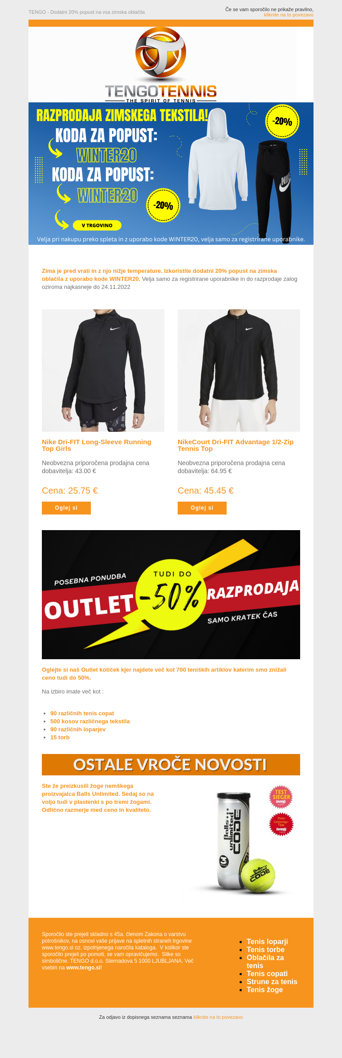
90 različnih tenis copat (82, 713)
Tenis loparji (267, 941)
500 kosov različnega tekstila (90, 721)
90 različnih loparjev (78, 729)
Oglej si (66, 508)
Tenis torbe (266, 949)
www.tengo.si (83, 968)
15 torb (59, 737)
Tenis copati (267, 973)
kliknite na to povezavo (289, 14)
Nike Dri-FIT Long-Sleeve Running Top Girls (96, 445)
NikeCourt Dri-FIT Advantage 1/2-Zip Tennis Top (235, 445)
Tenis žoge (265, 989)
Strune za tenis (272, 981)
